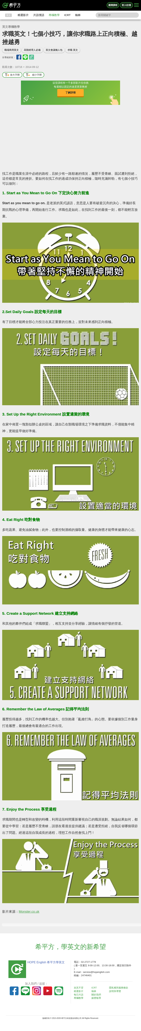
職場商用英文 (11, 50)
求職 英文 (73, 50)
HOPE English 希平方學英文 (45, 962)
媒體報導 (97, 997)
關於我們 (97, 994)
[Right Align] (136, 5)
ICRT (67, 15)
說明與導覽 (116, 991)
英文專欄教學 (11, 26)
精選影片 (23, 15)
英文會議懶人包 (54, 50)
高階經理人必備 (32, 50)
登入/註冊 (126, 5)
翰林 (78, 15)
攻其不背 (79, 987)
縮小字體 (34, 75)
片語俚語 (38, 15)
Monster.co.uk (29, 911)
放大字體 (12, 75)
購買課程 (113, 5)
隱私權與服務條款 (119, 987)
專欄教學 (54, 15)
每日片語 (79, 994)
